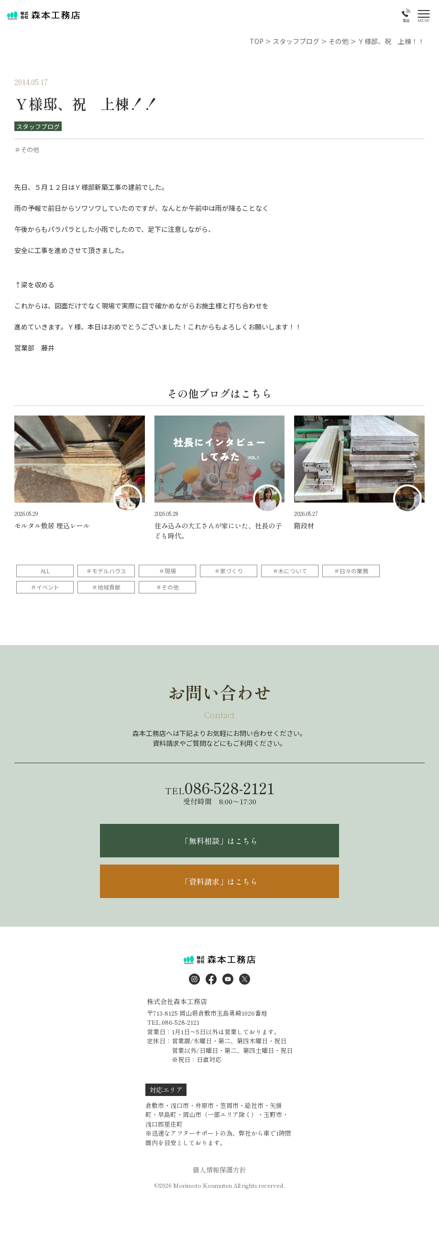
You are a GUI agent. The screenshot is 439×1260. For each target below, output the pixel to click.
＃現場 (167, 571)
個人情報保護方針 (219, 1169)
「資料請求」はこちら (219, 881)
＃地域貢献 (106, 587)
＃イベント (45, 587)
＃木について (290, 571)
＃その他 (167, 587)
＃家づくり (228, 571)
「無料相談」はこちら (219, 840)
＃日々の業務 (351, 571)
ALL (45, 571)
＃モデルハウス (106, 571)
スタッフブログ (38, 126)
